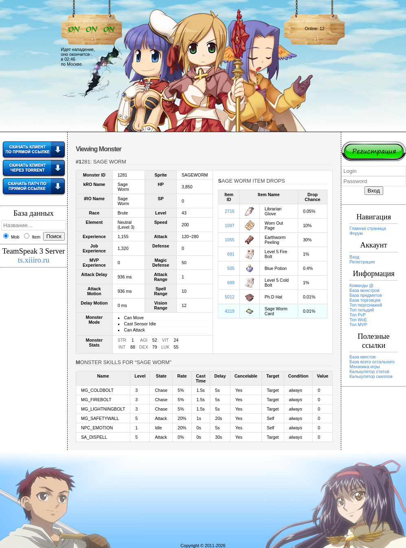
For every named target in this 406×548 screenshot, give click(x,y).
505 (231, 268)
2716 (230, 211)
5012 (230, 296)
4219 (230, 311)
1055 (230, 239)
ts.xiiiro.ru (34, 260)
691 (231, 254)
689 (231, 282)
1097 (230, 225)
